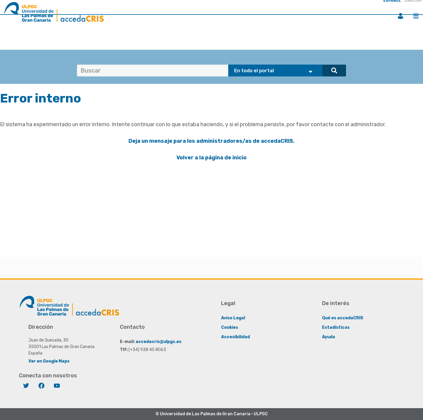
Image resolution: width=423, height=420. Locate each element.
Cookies (229, 327)
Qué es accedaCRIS (342, 317)
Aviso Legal (233, 317)
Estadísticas (336, 327)
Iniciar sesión (400, 16)
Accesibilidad (235, 336)
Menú (415, 16)
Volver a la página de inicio (211, 157)
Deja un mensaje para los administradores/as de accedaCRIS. (211, 141)
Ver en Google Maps (49, 361)
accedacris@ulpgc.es (158, 341)
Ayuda (328, 336)
